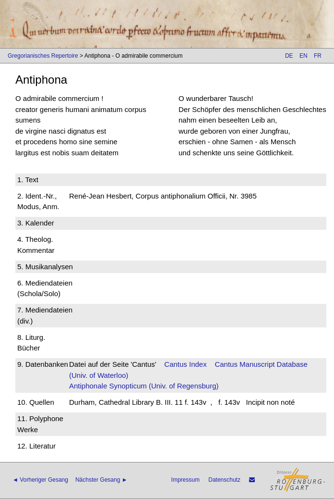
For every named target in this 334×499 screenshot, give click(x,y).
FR (318, 55)
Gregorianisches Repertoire (43, 55)
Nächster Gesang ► (101, 479)
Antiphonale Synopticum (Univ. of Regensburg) (144, 386)
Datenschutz (224, 479)
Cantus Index (185, 364)
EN (303, 55)
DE (289, 55)
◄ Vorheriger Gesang (40, 479)
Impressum (185, 479)
